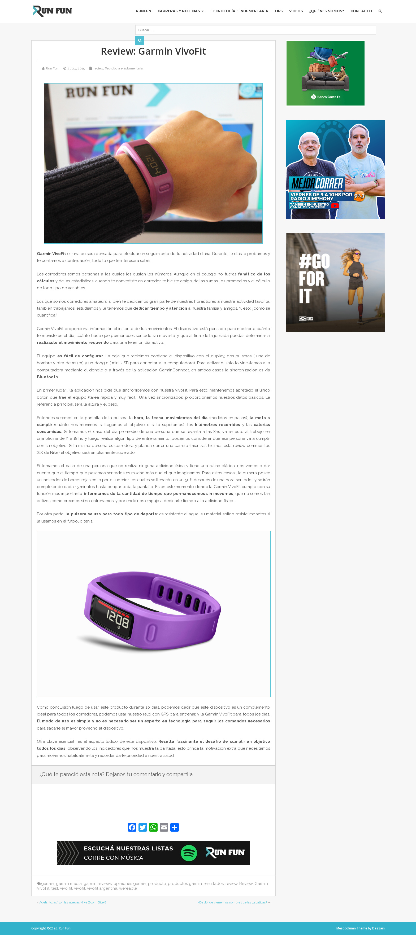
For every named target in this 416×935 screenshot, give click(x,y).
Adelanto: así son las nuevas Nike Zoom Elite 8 (72, 902)
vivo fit (66, 888)
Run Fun (52, 68)
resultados (214, 883)
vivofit (79, 888)
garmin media (69, 883)
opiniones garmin (130, 883)
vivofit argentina (102, 888)
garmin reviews (98, 883)
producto (157, 883)
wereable (128, 888)
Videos (291, 14)
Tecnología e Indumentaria (231, 14)
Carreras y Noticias (168, 14)
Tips (272, 14)
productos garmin (185, 883)
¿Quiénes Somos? (324, 14)
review (98, 68)
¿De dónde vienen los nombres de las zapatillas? (232, 902)
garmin (47, 883)
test (54, 888)
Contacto (360, 14)
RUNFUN (132, 14)
